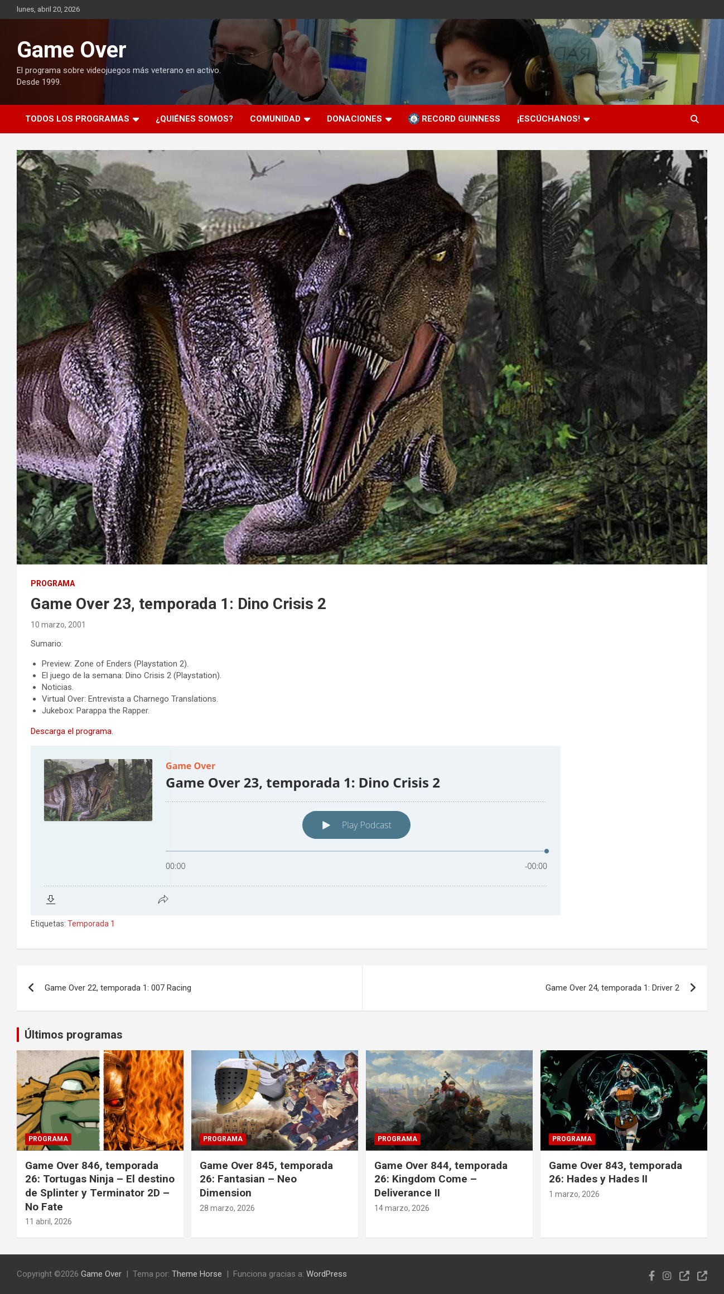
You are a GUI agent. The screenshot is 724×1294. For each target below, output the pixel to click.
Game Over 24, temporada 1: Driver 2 (612, 988)
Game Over (72, 50)
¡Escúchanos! (548, 119)
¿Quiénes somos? (194, 119)
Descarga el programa (71, 731)
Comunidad (275, 119)
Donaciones (354, 119)
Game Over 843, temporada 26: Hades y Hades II (615, 1172)
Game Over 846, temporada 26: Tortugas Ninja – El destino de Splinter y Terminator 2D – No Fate (100, 1186)
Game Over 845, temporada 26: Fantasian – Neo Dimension (266, 1179)
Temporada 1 (91, 923)
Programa (53, 583)
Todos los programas (77, 119)
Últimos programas (74, 1034)
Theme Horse (197, 1274)
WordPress (326, 1274)
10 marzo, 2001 (58, 624)
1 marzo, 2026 (574, 1194)
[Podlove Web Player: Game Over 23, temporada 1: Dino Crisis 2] (362, 830)
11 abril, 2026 (48, 1221)
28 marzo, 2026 (227, 1208)
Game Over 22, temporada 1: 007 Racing (118, 988)
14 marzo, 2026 (401, 1208)
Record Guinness (454, 118)
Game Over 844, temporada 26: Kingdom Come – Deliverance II (441, 1179)
